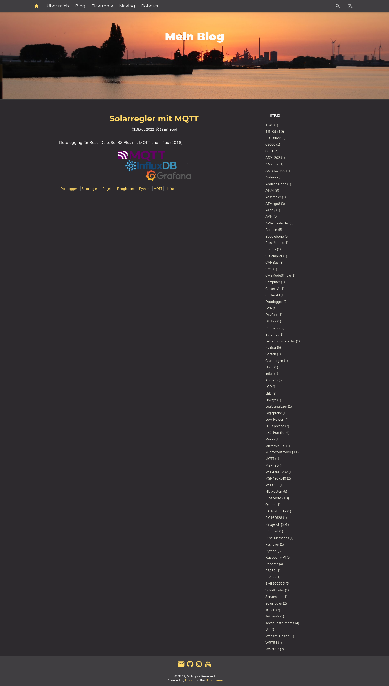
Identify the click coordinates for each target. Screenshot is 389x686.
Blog (135, 6)
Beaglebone (126, 189)
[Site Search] (316, 6)
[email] (181, 666)
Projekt (107, 189)
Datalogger (68, 189)
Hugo (189, 680)
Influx (171, 189)
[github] (190, 666)
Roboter (204, 6)
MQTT (158, 189)
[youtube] (208, 666)
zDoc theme (214, 680)
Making (181, 6)
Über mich (112, 6)
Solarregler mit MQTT (154, 119)
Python (144, 189)
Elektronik (156, 6)
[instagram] (199, 666)
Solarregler (90, 189)
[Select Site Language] (350, 6)
